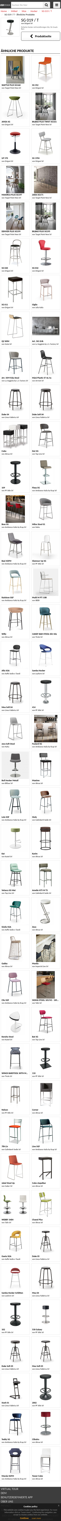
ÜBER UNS (7, 1501)
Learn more (36, 1518)
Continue (24, 1518)
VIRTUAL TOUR (9, 1489)
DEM (4, 1493)
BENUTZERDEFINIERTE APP (17, 1497)
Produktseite (40, 36)
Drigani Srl (29, 23)
